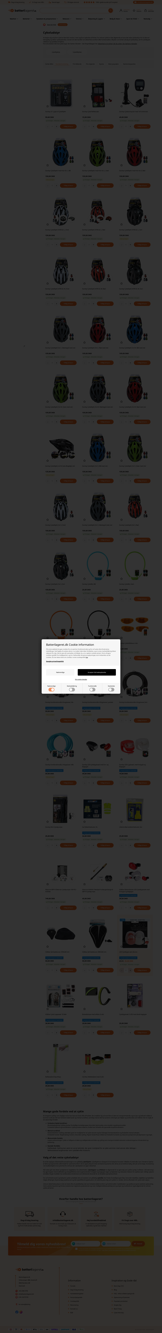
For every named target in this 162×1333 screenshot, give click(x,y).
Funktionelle (92, 688)
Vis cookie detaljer (81, 679)
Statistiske (111, 688)
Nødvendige (51, 688)
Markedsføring (72, 688)
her (87, 657)
